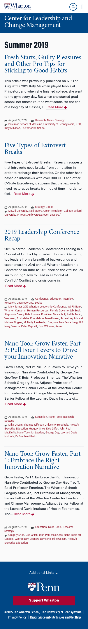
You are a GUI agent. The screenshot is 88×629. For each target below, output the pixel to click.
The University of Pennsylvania (61, 612)
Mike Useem (52, 318)
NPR (78, 124)
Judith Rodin (74, 314)
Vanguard (10, 318)
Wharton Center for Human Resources (26, 310)
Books (49, 207)
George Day (52, 432)
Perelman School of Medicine (25, 124)
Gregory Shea (37, 429)
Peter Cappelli (29, 326)
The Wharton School (33, 128)
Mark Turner (15, 307)
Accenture (66, 318)
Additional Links (44, 573)
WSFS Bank (74, 307)
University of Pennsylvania (58, 124)
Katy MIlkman (12, 128)
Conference (41, 299)
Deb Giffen (52, 429)
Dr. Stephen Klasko (26, 436)
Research (40, 120)
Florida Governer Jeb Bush (65, 310)
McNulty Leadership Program (41, 322)
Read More (56, 108)
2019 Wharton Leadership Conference (44, 307)
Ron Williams (46, 326)
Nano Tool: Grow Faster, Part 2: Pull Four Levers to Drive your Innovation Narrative (42, 350)
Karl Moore (35, 211)
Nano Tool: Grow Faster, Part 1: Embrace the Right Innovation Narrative (42, 461)
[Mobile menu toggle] (82, 7)
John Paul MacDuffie (51, 535)
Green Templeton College (58, 211)
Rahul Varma (32, 314)
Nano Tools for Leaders (30, 432)
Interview (68, 299)
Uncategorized (24, 303)
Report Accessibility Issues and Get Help (55, 617)
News (50, 120)
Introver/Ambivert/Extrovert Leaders (38, 215)
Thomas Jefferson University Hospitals (46, 425)
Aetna (58, 326)
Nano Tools (55, 417)
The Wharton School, (26, 612)
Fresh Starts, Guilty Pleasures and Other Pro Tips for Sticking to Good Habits (42, 64)
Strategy (60, 120)
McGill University (18, 211)
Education (56, 299)
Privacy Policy (17, 617)
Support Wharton (44, 600)
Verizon (15, 326)
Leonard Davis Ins (40, 539)
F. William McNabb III (53, 314)
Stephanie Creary (14, 314)
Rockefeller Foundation (30, 318)
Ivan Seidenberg (68, 322)
